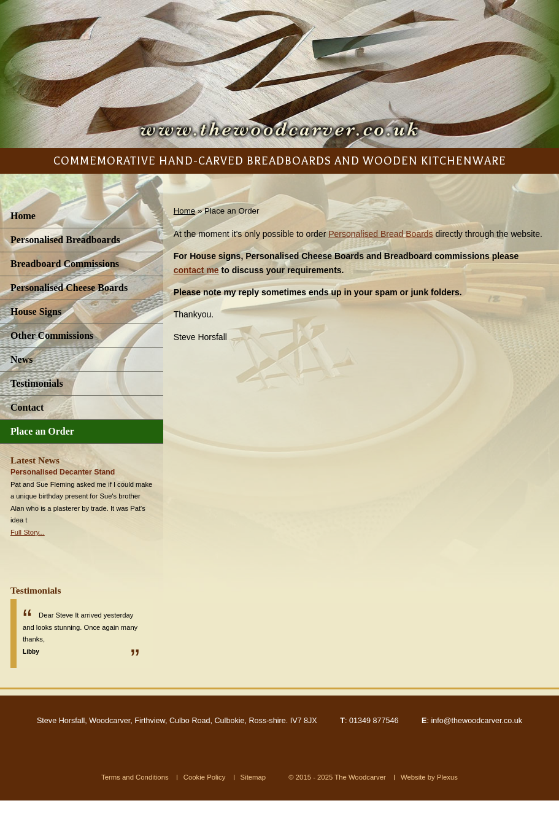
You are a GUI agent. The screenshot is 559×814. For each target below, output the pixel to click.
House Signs (35, 311)
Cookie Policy (204, 777)
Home (23, 216)
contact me (196, 270)
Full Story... (27, 532)
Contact (27, 407)
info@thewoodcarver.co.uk (476, 720)
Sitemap (253, 777)
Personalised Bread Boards (380, 234)
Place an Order (42, 431)
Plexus (447, 777)
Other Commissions (51, 335)
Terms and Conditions (135, 777)
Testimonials (36, 383)
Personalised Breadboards (65, 240)
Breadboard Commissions (64, 263)
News (21, 359)
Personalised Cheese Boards (69, 287)
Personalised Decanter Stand (62, 472)
